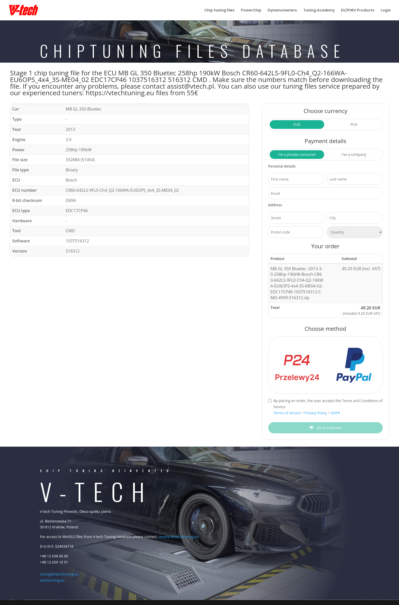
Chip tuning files (219, 10)
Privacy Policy (316, 412)
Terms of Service (288, 412)
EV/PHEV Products (357, 10)
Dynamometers (282, 10)
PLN (354, 124)
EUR (296, 124)
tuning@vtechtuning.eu (59, 574)
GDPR (335, 412)
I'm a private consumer (297, 154)
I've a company (353, 154)
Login (386, 10)
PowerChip (251, 10)
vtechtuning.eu (52, 580)
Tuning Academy (319, 10)
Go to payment (325, 427)
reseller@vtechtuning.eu (179, 536)
